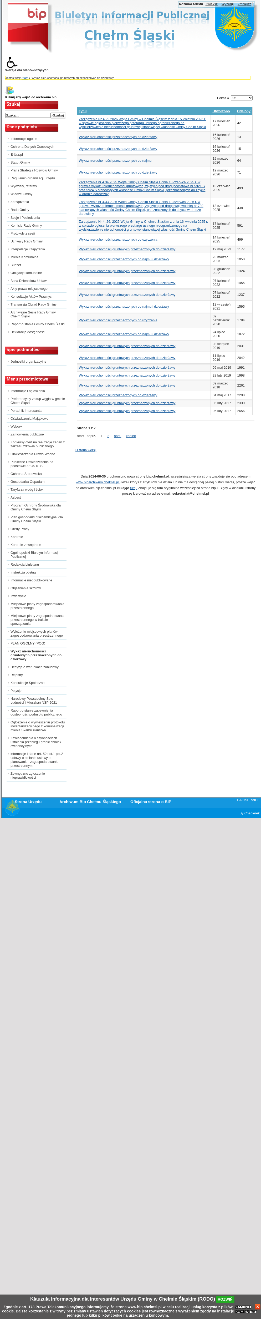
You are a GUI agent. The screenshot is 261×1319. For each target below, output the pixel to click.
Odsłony (243, 111)
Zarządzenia (20, 202)
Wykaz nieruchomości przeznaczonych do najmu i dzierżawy (124, 259)
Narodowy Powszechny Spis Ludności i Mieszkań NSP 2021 (34, 700)
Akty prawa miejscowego (29, 289)
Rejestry (17, 675)
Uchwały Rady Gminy (27, 241)
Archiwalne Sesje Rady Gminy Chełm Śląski (33, 314)
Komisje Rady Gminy (26, 225)
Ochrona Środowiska (26, 474)
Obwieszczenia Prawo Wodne (33, 454)
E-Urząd (17, 154)
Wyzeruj (228, 4)
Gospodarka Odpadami (28, 482)
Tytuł (83, 111)
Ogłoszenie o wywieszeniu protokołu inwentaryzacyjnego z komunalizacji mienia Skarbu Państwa (38, 726)
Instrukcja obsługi (24, 572)
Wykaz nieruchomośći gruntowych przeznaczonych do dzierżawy (127, 403)
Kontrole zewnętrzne (26, 545)
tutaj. (133, 488)
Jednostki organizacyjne (29, 361)
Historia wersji (85, 450)
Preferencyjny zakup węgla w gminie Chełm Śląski (38, 401)
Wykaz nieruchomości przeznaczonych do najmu (115, 161)
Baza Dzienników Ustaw (29, 281)
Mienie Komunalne (24, 257)
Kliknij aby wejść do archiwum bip (31, 97)
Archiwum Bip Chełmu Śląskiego (90, 801)
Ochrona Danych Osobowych (32, 147)
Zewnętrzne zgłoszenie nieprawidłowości (28, 775)
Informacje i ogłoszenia (28, 391)
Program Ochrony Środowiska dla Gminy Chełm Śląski (36, 507)
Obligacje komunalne (26, 273)
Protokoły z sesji (23, 233)
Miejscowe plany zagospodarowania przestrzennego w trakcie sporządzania (37, 620)
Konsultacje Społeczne (27, 683)
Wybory (16, 426)
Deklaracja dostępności (28, 332)
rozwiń (225, 1299)
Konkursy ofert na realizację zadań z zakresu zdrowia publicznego (38, 444)
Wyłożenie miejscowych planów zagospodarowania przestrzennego (37, 633)
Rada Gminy (20, 210)
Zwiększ (212, 4)
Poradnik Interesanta (26, 411)
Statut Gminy (20, 162)
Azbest (16, 497)
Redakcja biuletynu (25, 564)
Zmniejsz (244, 4)
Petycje (16, 691)
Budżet (16, 265)
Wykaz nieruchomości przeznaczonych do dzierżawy (118, 137)
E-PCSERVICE (248, 800)
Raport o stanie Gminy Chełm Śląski (38, 324)
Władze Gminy (21, 194)
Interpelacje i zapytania (28, 249)
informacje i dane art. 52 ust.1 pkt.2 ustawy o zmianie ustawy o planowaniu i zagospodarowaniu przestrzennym (37, 760)
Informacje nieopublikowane (31, 580)
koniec (131, 436)
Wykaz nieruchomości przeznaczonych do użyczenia (118, 239)
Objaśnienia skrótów (26, 588)
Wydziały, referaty (24, 186)
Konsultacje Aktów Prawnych (32, 296)
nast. (117, 436)
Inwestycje (18, 596)
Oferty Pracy (20, 529)
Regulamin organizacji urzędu (33, 178)
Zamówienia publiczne (27, 434)
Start (25, 77)
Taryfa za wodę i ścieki (27, 489)
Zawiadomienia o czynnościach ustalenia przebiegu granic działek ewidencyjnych (36, 742)
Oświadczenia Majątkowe (29, 418)
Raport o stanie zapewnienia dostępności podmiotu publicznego (36, 712)
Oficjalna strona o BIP (150, 801)
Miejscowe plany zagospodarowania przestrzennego (37, 606)
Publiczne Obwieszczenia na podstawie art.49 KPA (32, 464)
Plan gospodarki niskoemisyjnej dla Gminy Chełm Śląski (37, 519)
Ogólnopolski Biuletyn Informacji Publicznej (34, 555)
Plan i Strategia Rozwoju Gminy (34, 170)
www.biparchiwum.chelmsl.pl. (98, 482)
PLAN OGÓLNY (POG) (28, 643)
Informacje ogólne (24, 139)
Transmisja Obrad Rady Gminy (34, 304)
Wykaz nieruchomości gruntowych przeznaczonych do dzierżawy (36, 655)
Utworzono (221, 111)
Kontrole (17, 537)
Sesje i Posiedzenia (25, 218)
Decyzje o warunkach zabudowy (35, 667)
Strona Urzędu (28, 801)
